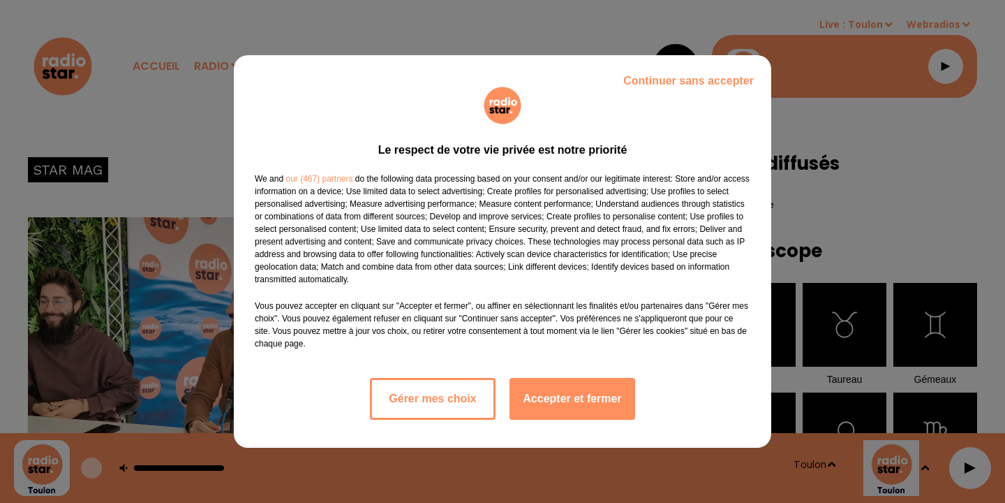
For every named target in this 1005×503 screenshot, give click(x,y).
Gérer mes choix (432, 398)
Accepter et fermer (572, 398)
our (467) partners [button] (318, 179)
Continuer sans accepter (688, 81)
